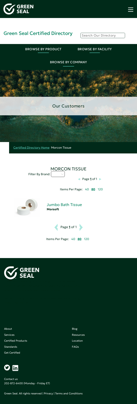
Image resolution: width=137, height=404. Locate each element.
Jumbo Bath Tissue (64, 204)
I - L (58, 174)
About (8, 328)
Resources (78, 334)
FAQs (75, 346)
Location (77, 340)
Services (9, 334)
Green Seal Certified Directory (38, 33)
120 (100, 189)
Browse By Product (43, 49)
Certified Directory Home (31, 148)
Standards (10, 346)
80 (93, 189)
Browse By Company (68, 62)
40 (87, 189)
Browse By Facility (95, 49)
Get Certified (12, 352)
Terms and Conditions (69, 393)
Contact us (11, 379)
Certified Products (15, 340)
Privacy (48, 393)
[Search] (102, 35)
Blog (74, 328)
